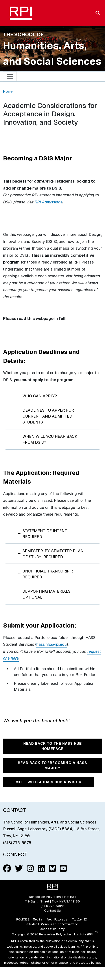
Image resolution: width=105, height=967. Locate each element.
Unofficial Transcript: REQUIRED (45, 574)
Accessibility (52, 929)
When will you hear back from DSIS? (47, 439)
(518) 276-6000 (52, 906)
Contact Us (52, 911)
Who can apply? (37, 395)
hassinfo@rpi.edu (51, 644)
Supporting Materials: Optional (44, 594)
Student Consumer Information (52, 924)
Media (37, 919)
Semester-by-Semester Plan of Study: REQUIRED (50, 553)
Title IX (79, 919)
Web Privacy (57, 919)
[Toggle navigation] (10, 76)
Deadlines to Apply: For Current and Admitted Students (45, 416)
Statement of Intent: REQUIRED (42, 533)
